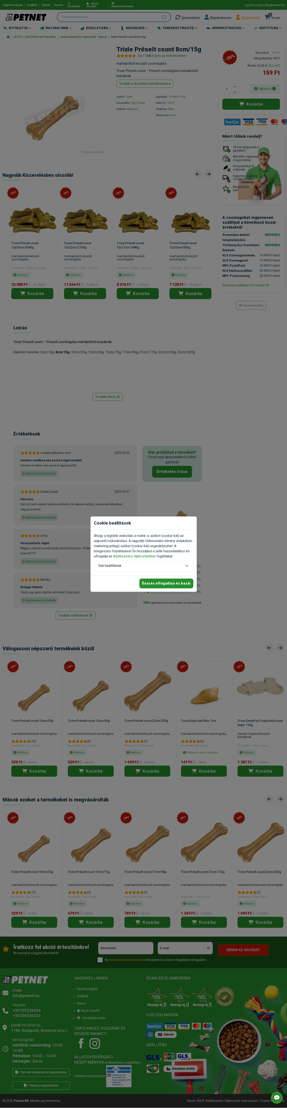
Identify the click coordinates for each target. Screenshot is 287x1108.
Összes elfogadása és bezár (166, 583)
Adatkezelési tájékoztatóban (134, 556)
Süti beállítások (109, 566)
